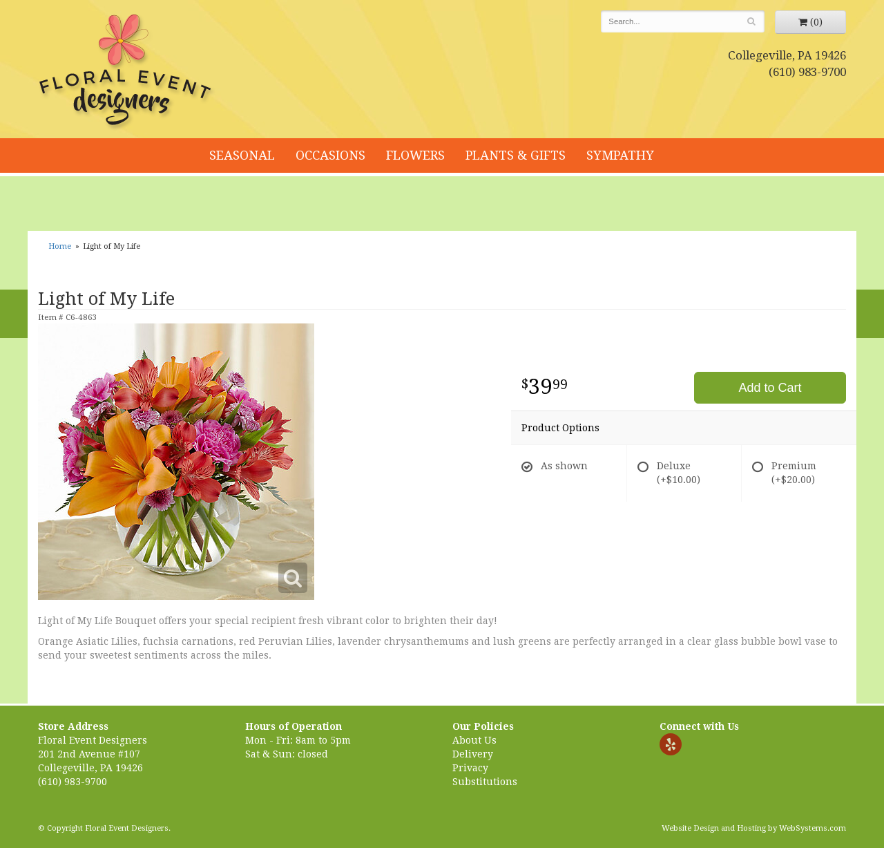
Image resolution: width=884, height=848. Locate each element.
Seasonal (242, 155)
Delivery (472, 754)
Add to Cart (769, 388)
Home (59, 246)
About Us (474, 740)
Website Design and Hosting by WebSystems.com (754, 828)
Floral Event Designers (127, 72)
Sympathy (620, 155)
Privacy (470, 767)
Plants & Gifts (515, 155)
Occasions (330, 155)
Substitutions (484, 781)
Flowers (415, 155)
